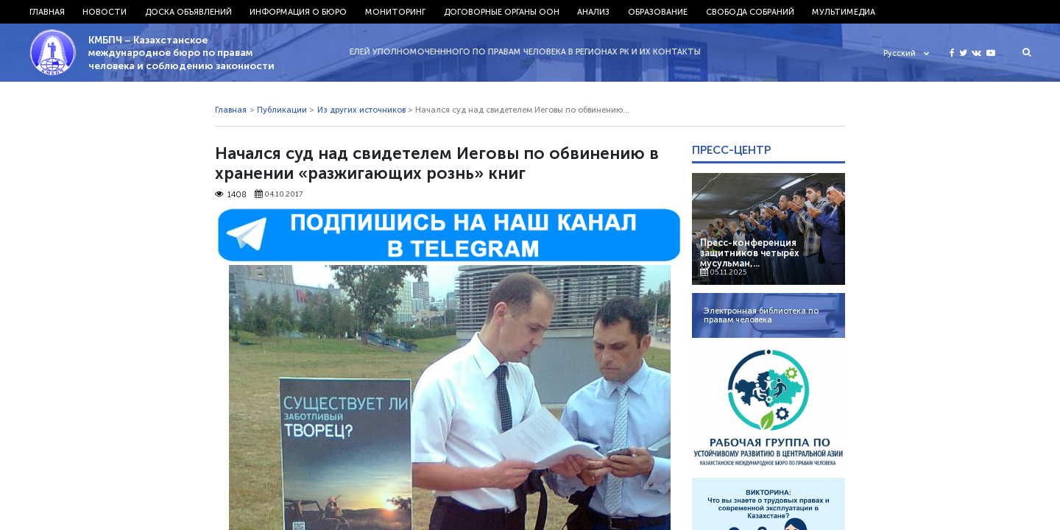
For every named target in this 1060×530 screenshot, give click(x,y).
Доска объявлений (188, 12)
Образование (658, 12)
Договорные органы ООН (501, 12)
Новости (104, 12)
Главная (47, 12)
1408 (231, 194)
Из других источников (361, 110)
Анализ (593, 12)
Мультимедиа (843, 12)
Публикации (282, 110)
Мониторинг (395, 12)
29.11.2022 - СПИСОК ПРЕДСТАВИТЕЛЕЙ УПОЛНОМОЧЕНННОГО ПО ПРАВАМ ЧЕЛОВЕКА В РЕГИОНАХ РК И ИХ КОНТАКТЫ (457, 51)
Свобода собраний (750, 12)
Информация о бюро (298, 12)
